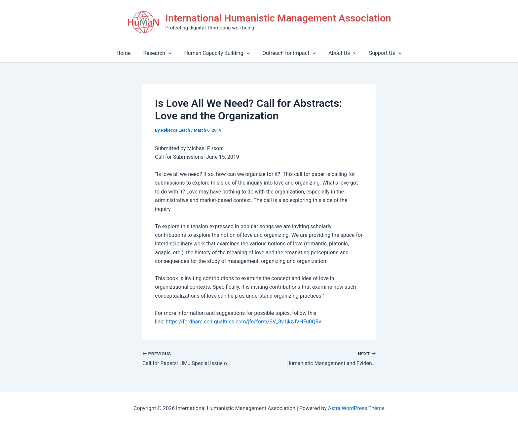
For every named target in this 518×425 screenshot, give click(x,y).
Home (129, 53)
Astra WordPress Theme (356, 408)
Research (160, 53)
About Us (339, 53)
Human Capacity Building (218, 53)
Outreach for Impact (288, 53)
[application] (171, 53)
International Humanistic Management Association (278, 18)
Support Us (380, 53)
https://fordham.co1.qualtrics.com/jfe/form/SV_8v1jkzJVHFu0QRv (244, 322)
